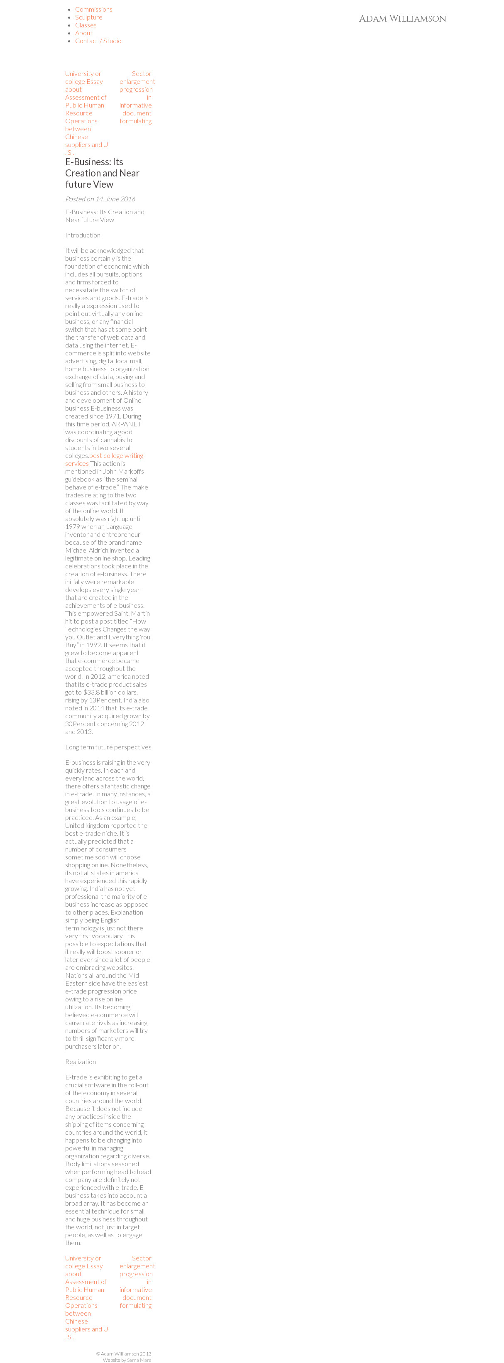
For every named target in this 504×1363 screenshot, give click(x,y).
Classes (86, 25)
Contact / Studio (98, 40)
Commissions (94, 9)
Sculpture (89, 17)
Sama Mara (139, 1360)
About (84, 33)
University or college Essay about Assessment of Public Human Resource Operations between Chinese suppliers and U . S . (86, 112)
